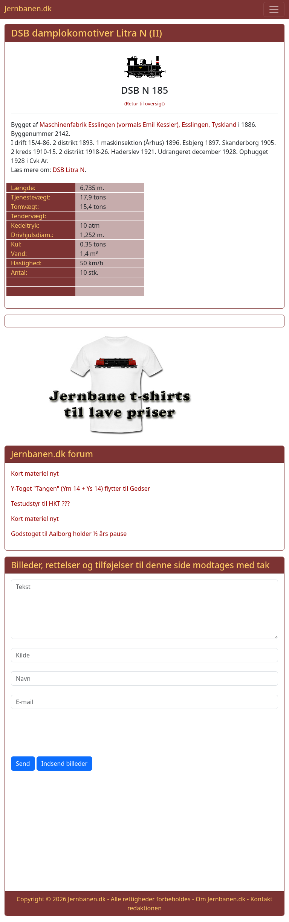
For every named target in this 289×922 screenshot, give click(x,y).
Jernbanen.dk (28, 8)
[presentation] (68, 732)
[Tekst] (144, 609)
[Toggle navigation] (273, 9)
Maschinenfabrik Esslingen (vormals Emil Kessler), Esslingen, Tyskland (138, 124)
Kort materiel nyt (35, 473)
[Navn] (144, 678)
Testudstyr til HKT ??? (40, 503)
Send (23, 763)
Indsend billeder (64, 763)
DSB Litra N (69, 170)
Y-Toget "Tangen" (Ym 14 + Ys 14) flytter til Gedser (80, 488)
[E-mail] (144, 702)
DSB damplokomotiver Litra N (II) (86, 32)
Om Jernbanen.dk (220, 899)
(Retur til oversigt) (144, 103)
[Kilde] (144, 655)
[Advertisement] (144, 832)
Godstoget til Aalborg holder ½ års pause (69, 533)
